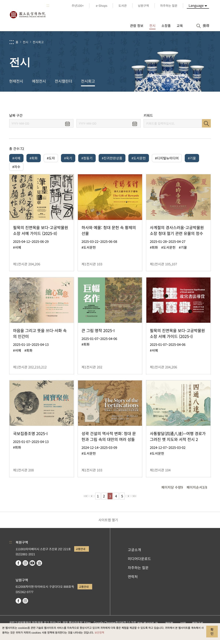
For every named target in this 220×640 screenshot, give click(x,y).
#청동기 (87, 158)
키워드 (148, 115)
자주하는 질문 (138, 572)
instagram (25, 568)
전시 (25, 42)
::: (47, 5)
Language (196, 5)
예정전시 (39, 81)
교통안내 (80, 554)
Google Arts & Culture (39, 568)
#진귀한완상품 (112, 158)
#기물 (192, 158)
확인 (212, 631)
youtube (32, 568)
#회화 (34, 158)
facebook (18, 568)
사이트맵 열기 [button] (108, 525)
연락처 (133, 581)
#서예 (16, 158)
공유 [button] (176, 102)
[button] (188, 102)
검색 (206, 123)
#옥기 (68, 158)
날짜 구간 (16, 115)
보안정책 (99, 632)
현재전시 (16, 81)
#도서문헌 (138, 158)
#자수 (16, 169)
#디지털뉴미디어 (167, 158)
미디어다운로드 (139, 563)
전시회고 (38, 42)
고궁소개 (134, 554)
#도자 (51, 158)
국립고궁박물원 (27, 14)
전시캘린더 (63, 81)
